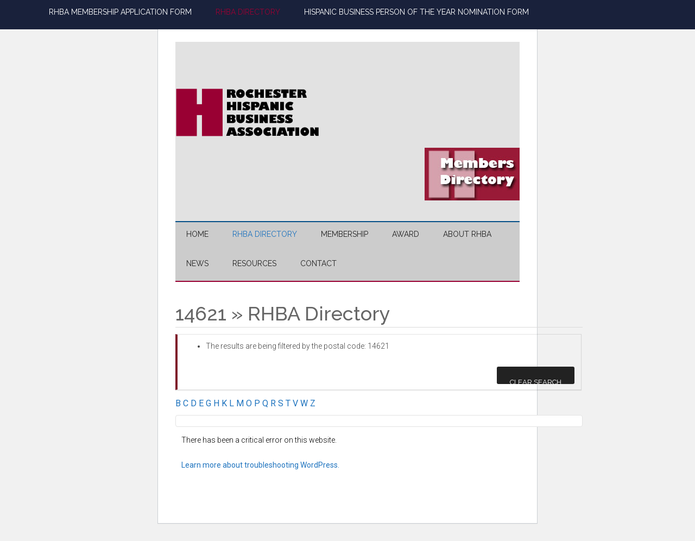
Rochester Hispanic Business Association (278, 112)
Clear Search (535, 381)
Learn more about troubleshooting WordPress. (260, 465)
